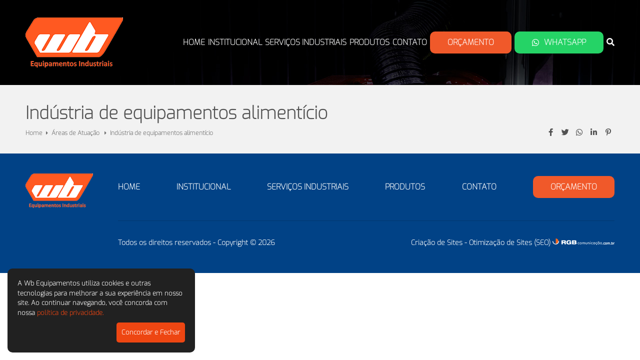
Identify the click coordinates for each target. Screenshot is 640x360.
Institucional (235, 42)
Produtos (370, 42)
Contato (409, 42)
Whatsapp (559, 42)
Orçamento (471, 42)
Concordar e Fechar (151, 332)
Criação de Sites (436, 243)
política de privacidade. (70, 312)
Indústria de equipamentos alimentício (161, 133)
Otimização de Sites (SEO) (509, 243)
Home (194, 42)
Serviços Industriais (305, 42)
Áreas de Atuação (76, 133)
